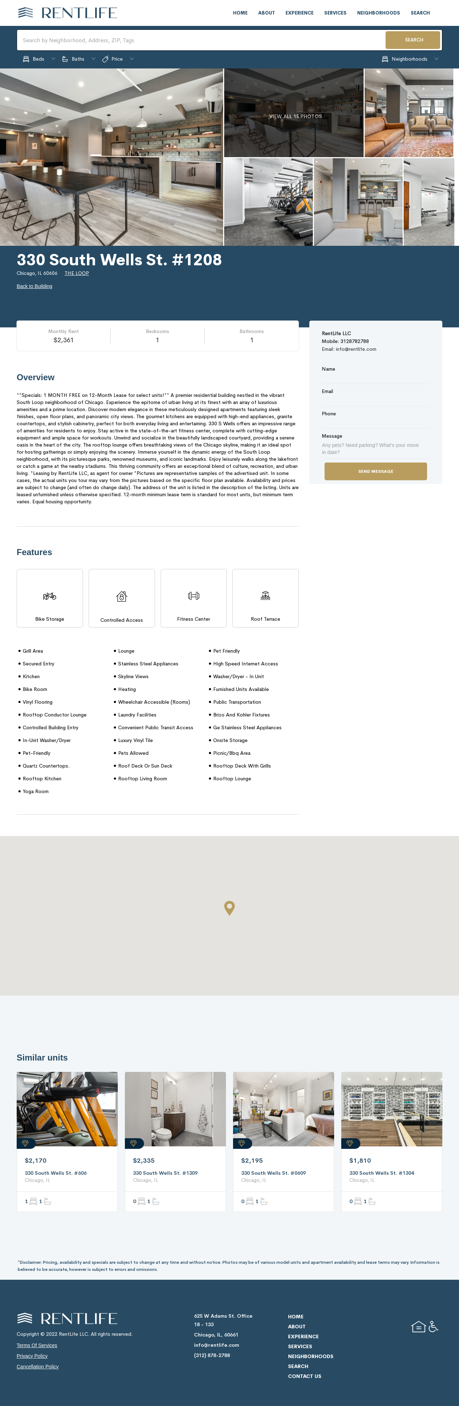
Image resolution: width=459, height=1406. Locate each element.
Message (332, 436)
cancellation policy (38, 1366)
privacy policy (32, 1356)
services (335, 13)
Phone (329, 413)
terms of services (37, 1345)
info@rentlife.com (216, 1345)
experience (300, 13)
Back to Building (34, 286)
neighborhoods (378, 13)
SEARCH (414, 40)
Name (328, 369)
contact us (304, 1376)
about (266, 13)
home (240, 13)
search (420, 13)
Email (327, 391)
